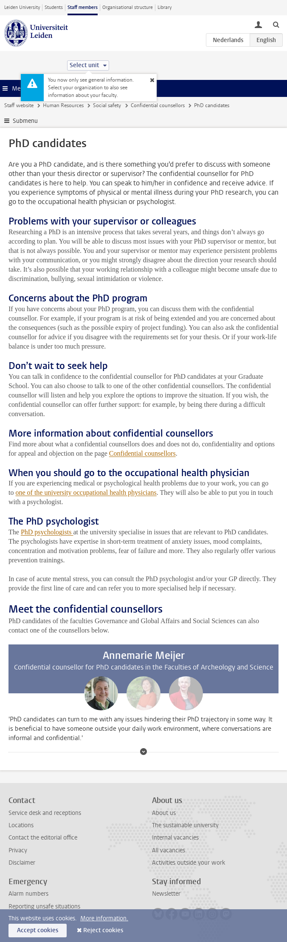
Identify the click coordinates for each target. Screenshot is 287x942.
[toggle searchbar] (276, 24)
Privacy (17, 850)
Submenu (25, 121)
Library (165, 7)
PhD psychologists (47, 532)
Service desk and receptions (44, 813)
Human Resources (63, 105)
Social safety (107, 105)
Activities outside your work (188, 863)
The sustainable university (185, 825)
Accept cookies (37, 930)
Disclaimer (21, 863)
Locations (21, 825)
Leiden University (22, 7)
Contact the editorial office (42, 838)
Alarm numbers (28, 894)
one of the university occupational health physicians (85, 492)
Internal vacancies (175, 838)
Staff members (83, 7)
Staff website (19, 105)
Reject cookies (103, 930)
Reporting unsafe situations (44, 906)
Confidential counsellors (158, 105)
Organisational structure (127, 7)
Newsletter (166, 894)
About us (164, 813)
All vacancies (168, 850)
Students (54, 7)
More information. (104, 918)
